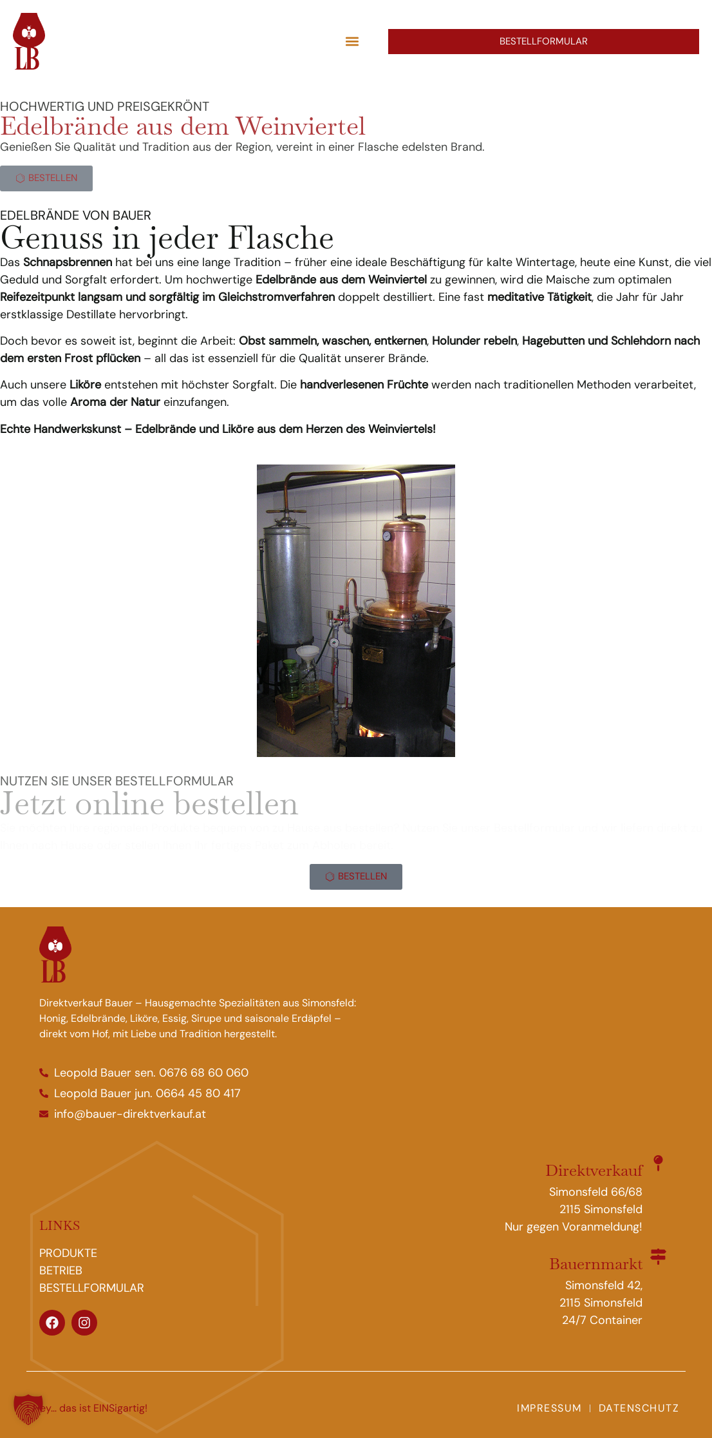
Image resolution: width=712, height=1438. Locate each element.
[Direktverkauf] (658, 1163)
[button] (351, 41)
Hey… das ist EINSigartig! (90, 1408)
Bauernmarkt (595, 1263)
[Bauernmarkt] (658, 1257)
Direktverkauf (593, 1170)
